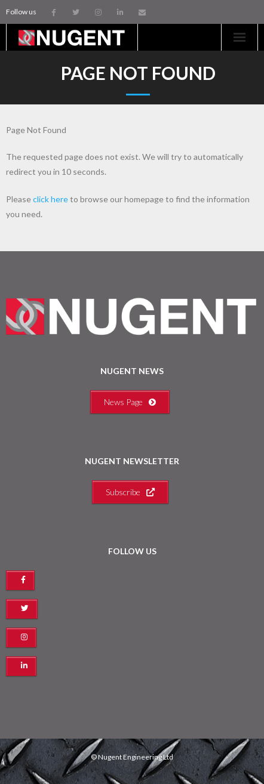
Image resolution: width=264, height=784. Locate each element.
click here (50, 199)
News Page (130, 402)
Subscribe (130, 492)
